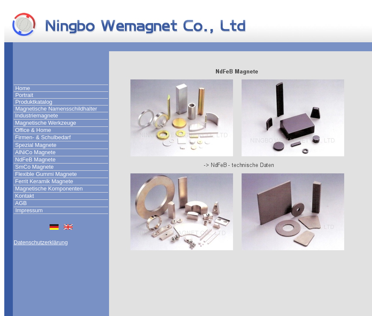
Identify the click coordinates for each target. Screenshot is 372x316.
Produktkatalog (34, 102)
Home (22, 88)
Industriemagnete (36, 115)
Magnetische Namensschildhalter (56, 108)
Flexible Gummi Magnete (46, 174)
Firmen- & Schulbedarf (43, 137)
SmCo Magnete (34, 167)
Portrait (24, 95)
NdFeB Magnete (35, 159)
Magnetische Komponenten (49, 188)
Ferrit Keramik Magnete (44, 181)
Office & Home (33, 130)
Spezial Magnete (35, 145)
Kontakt (24, 196)
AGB (21, 203)
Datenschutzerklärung (41, 242)
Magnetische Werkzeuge (45, 123)
